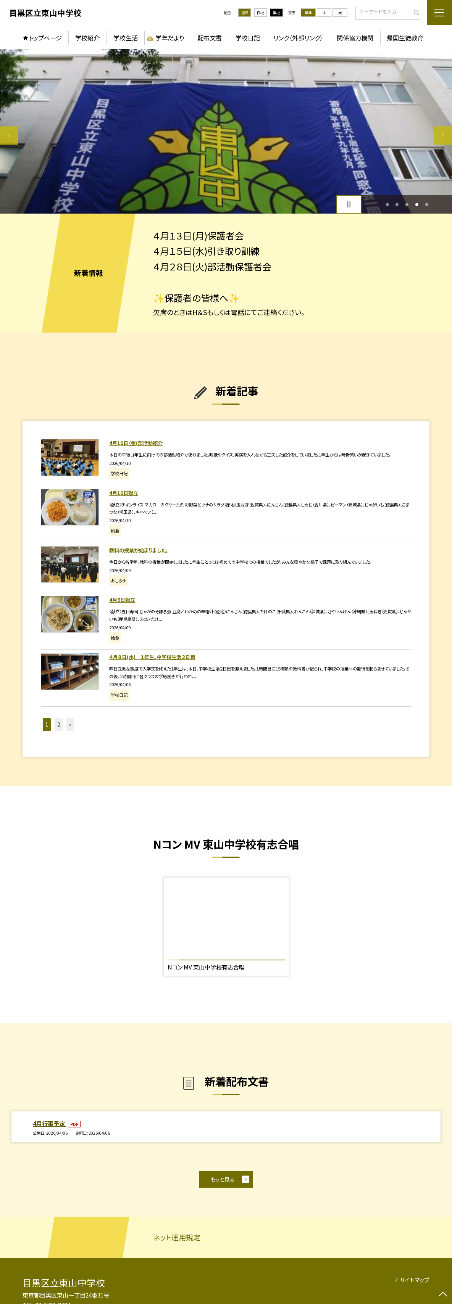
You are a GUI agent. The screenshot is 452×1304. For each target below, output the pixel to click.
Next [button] (443, 136)
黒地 (276, 12)
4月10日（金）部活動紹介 (136, 443)
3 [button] (406, 204)
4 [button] (416, 204)
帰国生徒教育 (405, 37)
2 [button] (397, 204)
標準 (308, 12)
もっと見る (222, 1179)
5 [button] (426, 204)
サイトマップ (414, 1279)
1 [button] (387, 204)
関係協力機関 (355, 37)
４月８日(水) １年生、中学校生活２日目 (152, 657)
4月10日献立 (123, 493)
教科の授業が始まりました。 (138, 550)
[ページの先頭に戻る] (443, 1295)
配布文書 (209, 37)
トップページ (45, 37)
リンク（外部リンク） (298, 37)
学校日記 (248, 37)
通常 (244, 12)
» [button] (70, 724)
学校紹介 (87, 37)
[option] (226, 131)
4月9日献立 (122, 599)
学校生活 (125, 37)
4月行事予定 (49, 1123)
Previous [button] (9, 136)
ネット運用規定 (176, 1237)
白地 (260, 12)
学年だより (169, 37)
